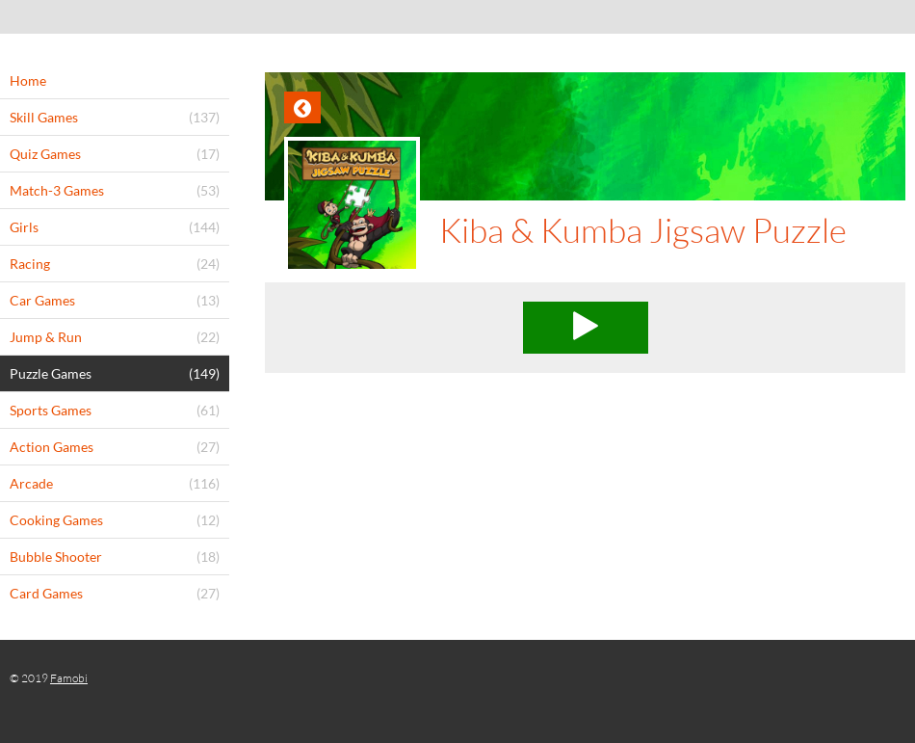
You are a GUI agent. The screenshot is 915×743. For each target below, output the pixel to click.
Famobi (69, 678)
